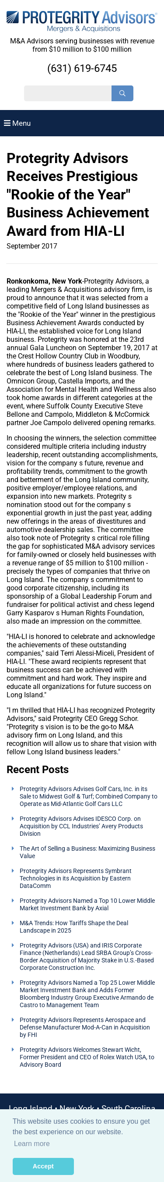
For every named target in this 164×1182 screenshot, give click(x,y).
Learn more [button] (32, 1143)
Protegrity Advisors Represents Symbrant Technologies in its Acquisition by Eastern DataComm (76, 878)
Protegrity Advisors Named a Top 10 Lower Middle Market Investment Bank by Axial (87, 904)
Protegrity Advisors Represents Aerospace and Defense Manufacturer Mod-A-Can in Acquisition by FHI (85, 1027)
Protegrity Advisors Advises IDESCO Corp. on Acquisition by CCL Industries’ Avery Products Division (81, 826)
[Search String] (68, 93)
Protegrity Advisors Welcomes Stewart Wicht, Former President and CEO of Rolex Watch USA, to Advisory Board (87, 1057)
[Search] (122, 93)
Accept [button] (43, 1166)
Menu (17, 123)
